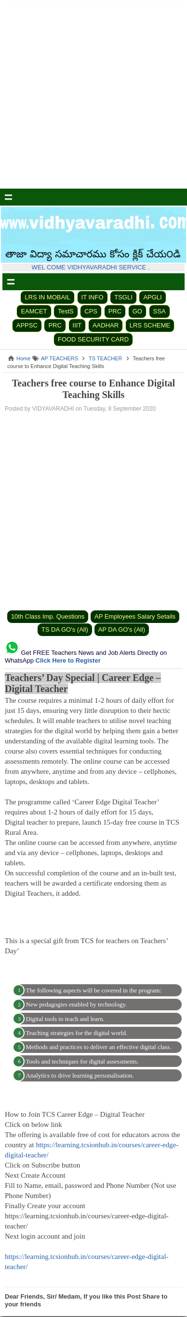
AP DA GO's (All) (122, 629)
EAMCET (34, 311)
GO (137, 311)
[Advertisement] (93, 95)
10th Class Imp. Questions (47, 616)
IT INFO (92, 297)
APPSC (27, 325)
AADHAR (106, 325)
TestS (66, 311)
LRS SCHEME (150, 325)
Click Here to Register (68, 660)
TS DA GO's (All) (64, 629)
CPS (90, 311)
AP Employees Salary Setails (134, 616)
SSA (159, 311)
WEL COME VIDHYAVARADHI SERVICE (92, 267)
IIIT (77, 325)
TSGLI (123, 297)
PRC (114, 311)
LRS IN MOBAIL (47, 297)
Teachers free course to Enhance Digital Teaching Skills (93, 389)
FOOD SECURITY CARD (93, 339)
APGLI (152, 297)
